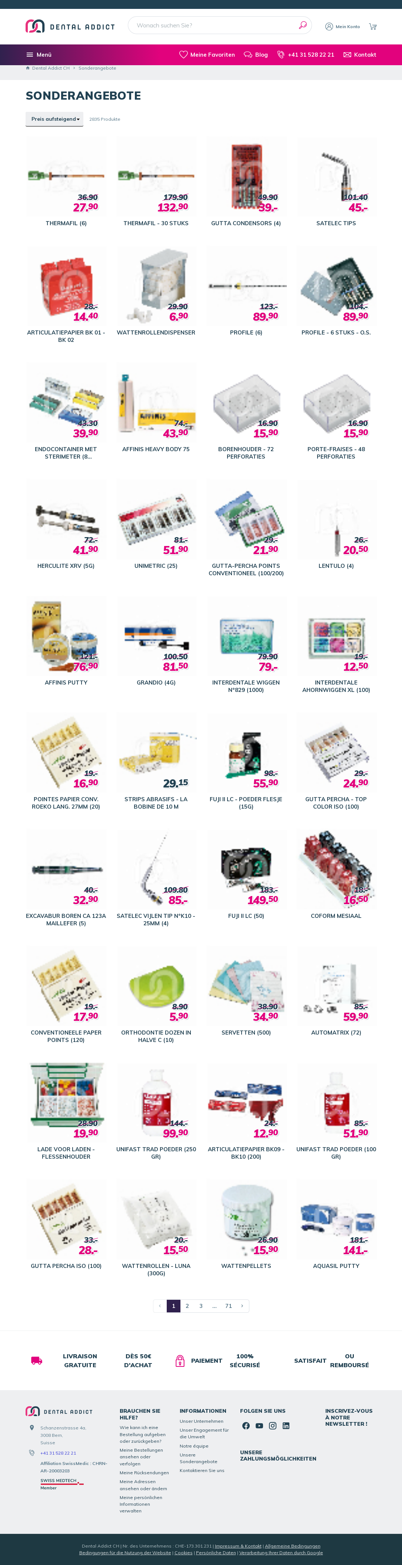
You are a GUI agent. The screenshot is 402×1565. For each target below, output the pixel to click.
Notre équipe (194, 1446)
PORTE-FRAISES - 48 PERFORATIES (336, 453)
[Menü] (38, 54)
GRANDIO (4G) (156, 682)
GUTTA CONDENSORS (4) (246, 223)
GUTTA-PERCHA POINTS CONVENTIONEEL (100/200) (246, 569)
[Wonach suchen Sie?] (220, 25)
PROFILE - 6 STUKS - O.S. (336, 332)
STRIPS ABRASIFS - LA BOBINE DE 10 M (155, 803)
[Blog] (255, 54)
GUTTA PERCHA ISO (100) (66, 1265)
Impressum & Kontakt (238, 1546)
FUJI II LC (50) (246, 915)
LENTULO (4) (336, 565)
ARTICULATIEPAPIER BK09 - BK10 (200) (246, 1153)
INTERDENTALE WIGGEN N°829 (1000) (246, 686)
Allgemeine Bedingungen (292, 1546)
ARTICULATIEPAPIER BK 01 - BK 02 (66, 336)
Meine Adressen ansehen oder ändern (143, 1485)
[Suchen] (303, 25)
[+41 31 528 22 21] (305, 54)
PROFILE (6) (246, 332)
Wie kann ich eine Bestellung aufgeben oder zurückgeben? (143, 1434)
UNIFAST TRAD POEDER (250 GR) (156, 1153)
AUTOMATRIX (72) (336, 1032)
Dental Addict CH (48, 68)
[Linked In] (286, 1426)
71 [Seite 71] (228, 1305)
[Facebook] (246, 1426)
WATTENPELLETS (246, 1265)
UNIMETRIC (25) (155, 565)
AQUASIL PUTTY (336, 1265)
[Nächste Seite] (242, 1306)
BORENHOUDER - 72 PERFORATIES (246, 453)
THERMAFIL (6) (66, 223)
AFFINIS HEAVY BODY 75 (156, 449)
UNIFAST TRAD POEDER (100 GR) (336, 1153)
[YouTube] (259, 1426)
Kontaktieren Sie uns (202, 1470)
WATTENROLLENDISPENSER (156, 332)
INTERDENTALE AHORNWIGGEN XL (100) (336, 686)
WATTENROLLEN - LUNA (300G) (156, 1269)
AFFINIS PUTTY (66, 682)
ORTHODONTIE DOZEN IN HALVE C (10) (156, 1036)
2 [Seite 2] (187, 1305)
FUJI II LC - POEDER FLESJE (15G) (246, 803)
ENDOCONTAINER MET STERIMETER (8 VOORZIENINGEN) (66, 453)
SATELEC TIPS (336, 223)
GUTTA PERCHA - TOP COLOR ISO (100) (336, 803)
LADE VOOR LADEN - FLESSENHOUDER (66, 1153)
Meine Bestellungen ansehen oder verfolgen (141, 1456)
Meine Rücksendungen (144, 1472)
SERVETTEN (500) (246, 1032)
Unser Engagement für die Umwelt (204, 1433)
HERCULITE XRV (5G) (65, 565)
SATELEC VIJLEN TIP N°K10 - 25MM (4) (156, 919)
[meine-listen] (207, 54)
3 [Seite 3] (201, 1305)
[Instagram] (273, 1426)
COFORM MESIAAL (336, 915)
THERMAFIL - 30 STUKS (156, 223)
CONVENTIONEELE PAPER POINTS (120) (66, 1036)
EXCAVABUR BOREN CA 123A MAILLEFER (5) (66, 919)
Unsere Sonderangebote (198, 1458)
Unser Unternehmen (201, 1421)
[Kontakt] (360, 54)
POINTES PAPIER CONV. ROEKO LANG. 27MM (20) (66, 803)
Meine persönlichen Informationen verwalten (141, 1504)
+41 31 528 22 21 (58, 1453)
